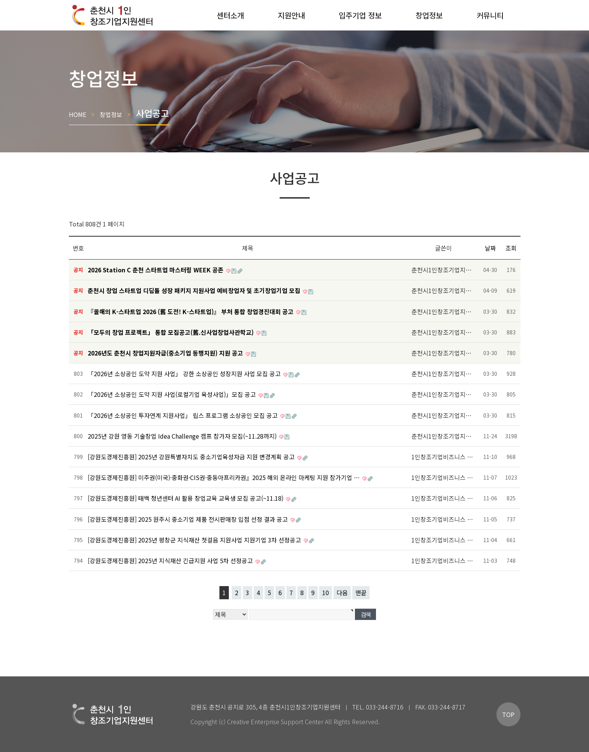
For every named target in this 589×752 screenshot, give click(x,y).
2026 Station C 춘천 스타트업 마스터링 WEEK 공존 (156, 269)
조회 (511, 247)
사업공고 (152, 112)
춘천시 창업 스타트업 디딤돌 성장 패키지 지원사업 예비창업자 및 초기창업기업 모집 (195, 290)
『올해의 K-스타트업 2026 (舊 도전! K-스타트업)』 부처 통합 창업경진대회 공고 (191, 311)
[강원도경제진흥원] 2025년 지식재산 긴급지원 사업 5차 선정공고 (171, 560)
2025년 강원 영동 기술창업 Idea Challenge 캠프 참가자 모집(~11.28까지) (183, 436)
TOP (508, 714)
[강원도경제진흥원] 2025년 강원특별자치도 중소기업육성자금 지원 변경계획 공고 (192, 456)
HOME (77, 113)
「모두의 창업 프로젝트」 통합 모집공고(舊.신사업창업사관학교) (171, 332)
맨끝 (361, 592)
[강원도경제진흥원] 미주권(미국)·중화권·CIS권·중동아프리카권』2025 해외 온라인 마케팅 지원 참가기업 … (224, 477)
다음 (342, 592)
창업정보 (111, 113)
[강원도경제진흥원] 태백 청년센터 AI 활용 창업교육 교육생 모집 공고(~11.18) (186, 498)
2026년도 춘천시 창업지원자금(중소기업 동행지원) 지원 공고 (166, 352)
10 (325, 592)
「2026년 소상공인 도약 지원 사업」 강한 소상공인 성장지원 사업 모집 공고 (185, 373)
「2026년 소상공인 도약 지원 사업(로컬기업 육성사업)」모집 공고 (172, 394)
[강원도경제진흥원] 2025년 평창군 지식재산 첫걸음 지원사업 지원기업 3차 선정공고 (195, 539)
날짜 (490, 247)
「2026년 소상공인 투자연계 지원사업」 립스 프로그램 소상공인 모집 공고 (183, 415)
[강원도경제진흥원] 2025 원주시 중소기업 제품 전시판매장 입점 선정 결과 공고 (188, 519)
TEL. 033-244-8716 (377, 706)
